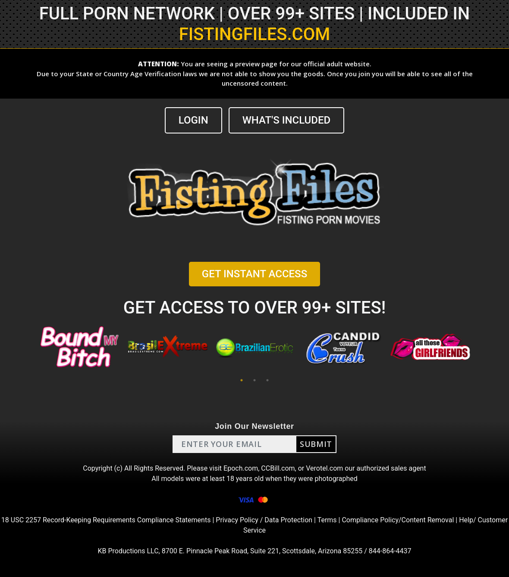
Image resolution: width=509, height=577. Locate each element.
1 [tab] (241, 380)
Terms (327, 520)
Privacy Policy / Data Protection (264, 520)
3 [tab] (267, 380)
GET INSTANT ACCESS (254, 274)
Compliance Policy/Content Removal (398, 520)
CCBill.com (278, 468)
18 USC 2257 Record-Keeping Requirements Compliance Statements (106, 520)
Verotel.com (324, 468)
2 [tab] (254, 380)
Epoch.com (240, 468)
